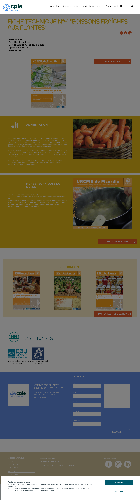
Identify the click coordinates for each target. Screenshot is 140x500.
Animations (55, 6)
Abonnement (112, 6)
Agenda (99, 6)
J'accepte (119, 482)
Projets (76, 6)
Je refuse (119, 491)
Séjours (67, 6)
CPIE (122, 6)
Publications (88, 6)
